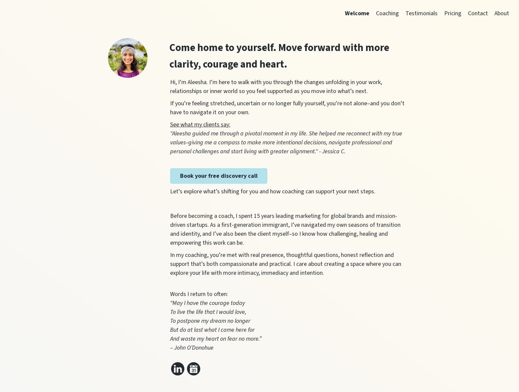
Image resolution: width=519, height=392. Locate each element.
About (502, 13)
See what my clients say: (200, 125)
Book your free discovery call (219, 176)
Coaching (387, 13)
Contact (478, 13)
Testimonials (421, 13)
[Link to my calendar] (193, 368)
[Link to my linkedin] (177, 368)
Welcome (357, 13)
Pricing (452, 13)
